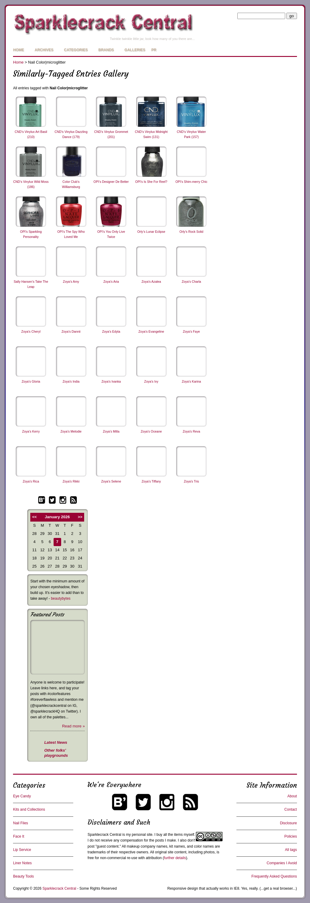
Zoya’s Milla (111, 431)
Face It (18, 836)
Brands (106, 50)
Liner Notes (22, 863)
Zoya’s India (71, 381)
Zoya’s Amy (71, 281)
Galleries (134, 50)
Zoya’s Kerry (31, 431)
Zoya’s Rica (31, 481)
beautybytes (61, 598)
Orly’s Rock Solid (191, 231)
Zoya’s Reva (191, 431)
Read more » (73, 726)
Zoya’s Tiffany (151, 481)
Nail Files (20, 823)
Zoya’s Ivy (151, 381)
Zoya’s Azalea (151, 281)
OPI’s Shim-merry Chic (191, 181)
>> (80, 517)
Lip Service (22, 850)
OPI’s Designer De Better (111, 181)
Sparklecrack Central (104, 834)
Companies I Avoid (282, 863)
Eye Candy (22, 796)
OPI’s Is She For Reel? (151, 181)
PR (154, 50)
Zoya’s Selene (111, 481)
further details (175, 858)
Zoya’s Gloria (31, 381)
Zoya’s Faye (191, 331)
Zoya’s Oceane (151, 431)
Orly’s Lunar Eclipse (151, 231)
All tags (291, 850)
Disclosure (288, 823)
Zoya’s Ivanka (111, 381)
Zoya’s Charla (191, 281)
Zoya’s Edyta (111, 331)
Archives (44, 50)
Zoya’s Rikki (71, 481)
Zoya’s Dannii (71, 331)
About (292, 796)
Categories (75, 50)
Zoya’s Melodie (71, 431)
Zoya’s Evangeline (151, 331)
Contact (290, 809)
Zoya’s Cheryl (30, 331)
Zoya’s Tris (191, 481)
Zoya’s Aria (111, 281)
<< (34, 517)
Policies (290, 836)
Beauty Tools (23, 876)
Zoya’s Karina (191, 381)
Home (18, 50)
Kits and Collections (29, 809)
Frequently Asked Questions (274, 876)
